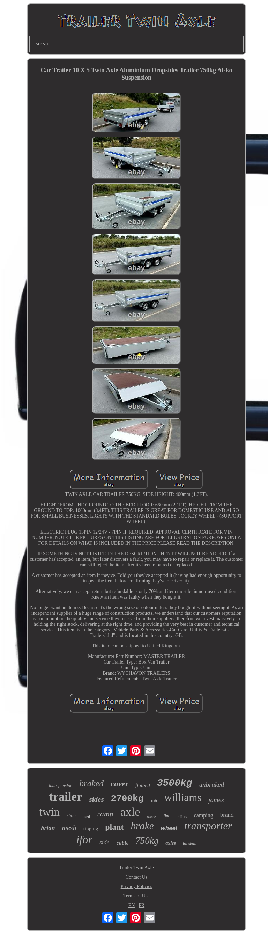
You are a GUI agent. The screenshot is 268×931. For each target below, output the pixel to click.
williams (183, 797)
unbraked (211, 784)
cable (123, 843)
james (216, 800)
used (86, 816)
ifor (84, 839)
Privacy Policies (136, 886)
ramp (105, 813)
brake (142, 825)
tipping (90, 828)
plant (114, 826)
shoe (71, 815)
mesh (69, 827)
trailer (65, 797)
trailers (181, 816)
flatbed (142, 785)
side (104, 842)
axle (130, 811)
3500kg (174, 783)
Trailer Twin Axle (136, 867)
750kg (146, 840)
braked (92, 783)
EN (131, 905)
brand (227, 815)
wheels (151, 817)
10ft (153, 801)
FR (141, 905)
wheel (169, 828)
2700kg (127, 798)
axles (170, 843)
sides (96, 799)
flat (167, 815)
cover (119, 783)
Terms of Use (136, 896)
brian (48, 827)
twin (49, 812)
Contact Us (137, 877)
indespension (61, 785)
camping (203, 815)
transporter (208, 825)
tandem (190, 843)
